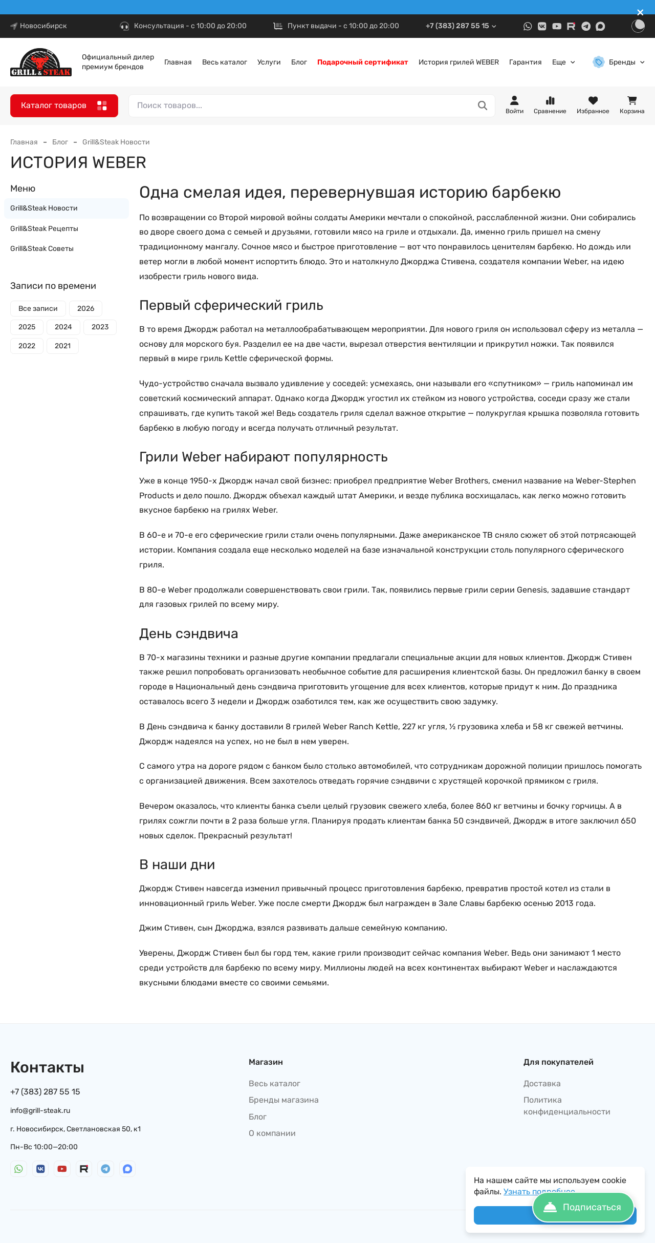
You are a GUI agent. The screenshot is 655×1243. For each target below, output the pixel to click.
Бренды (619, 62)
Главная (178, 62)
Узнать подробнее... (542, 1191)
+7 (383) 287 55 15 (461, 26)
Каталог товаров (64, 105)
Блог (299, 62)
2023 (100, 327)
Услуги (269, 62)
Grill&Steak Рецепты (44, 228)
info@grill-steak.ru (40, 1110)
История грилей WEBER (459, 62)
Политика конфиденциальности (566, 1105)
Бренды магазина (284, 1100)
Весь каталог (224, 62)
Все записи (38, 308)
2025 (26, 327)
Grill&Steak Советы (42, 248)
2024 (63, 327)
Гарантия (525, 62)
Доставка (542, 1083)
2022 (26, 346)
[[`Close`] (640, 12)
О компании (272, 1133)
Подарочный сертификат (362, 62)
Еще (564, 62)
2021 (63, 346)
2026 (85, 308)
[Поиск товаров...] (483, 105)
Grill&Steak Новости (116, 142)
